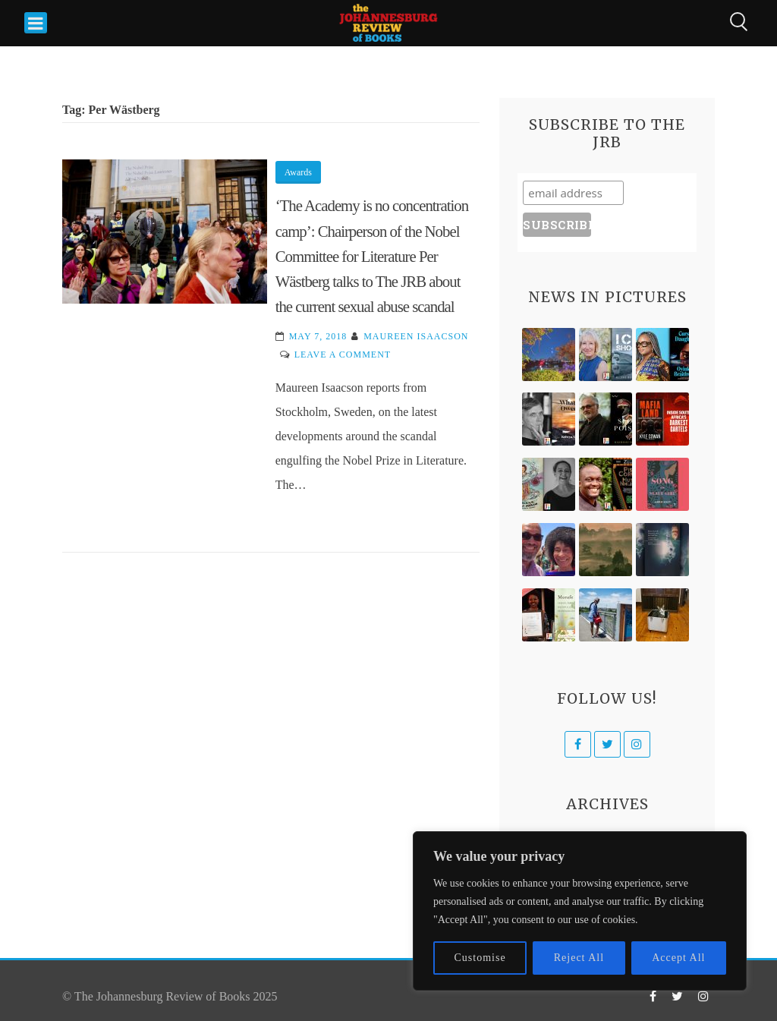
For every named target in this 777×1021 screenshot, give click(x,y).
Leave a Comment (342, 354)
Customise (480, 957)
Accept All (678, 957)
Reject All (579, 957)
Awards (298, 172)
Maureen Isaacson (415, 336)
